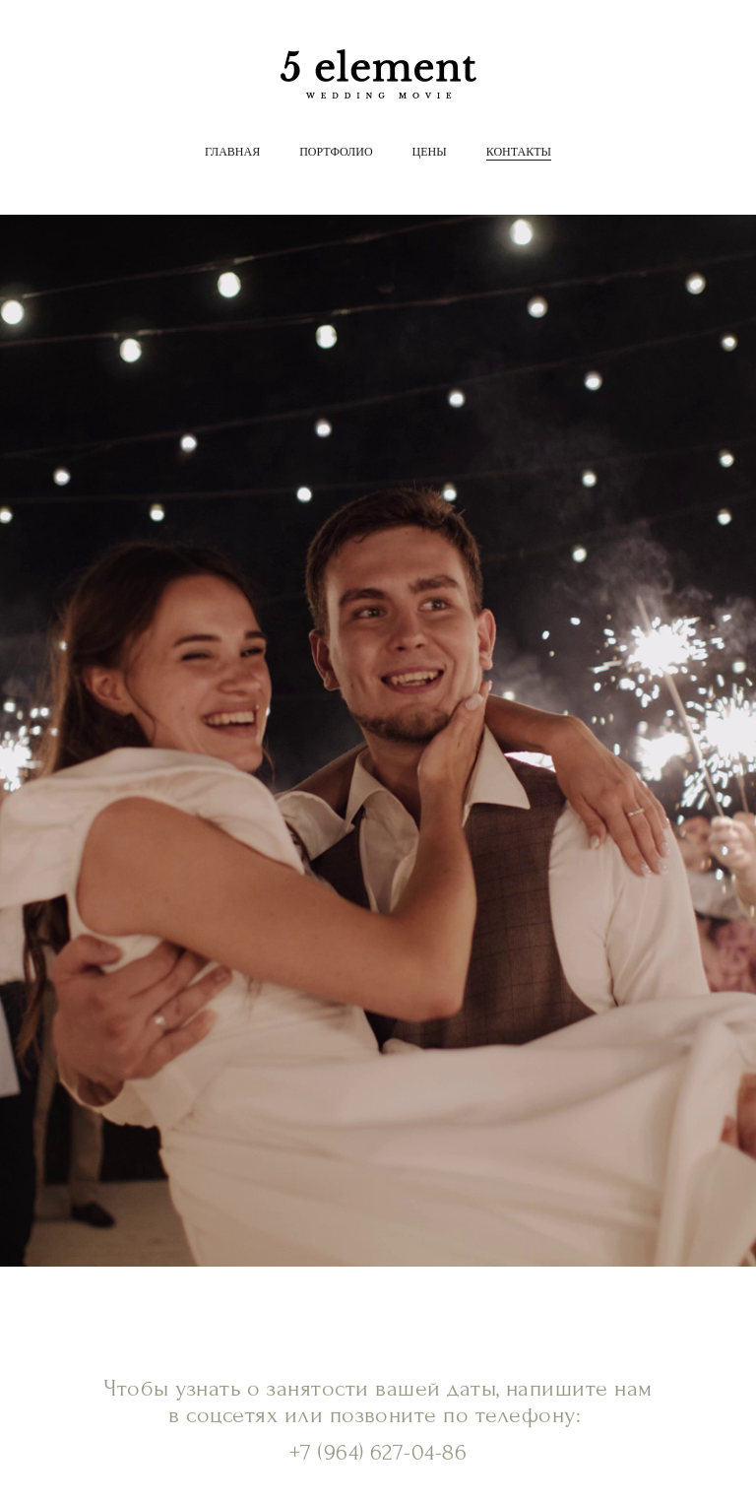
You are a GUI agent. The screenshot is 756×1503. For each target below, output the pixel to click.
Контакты (518, 152)
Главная (232, 152)
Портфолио (335, 152)
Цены (429, 152)
